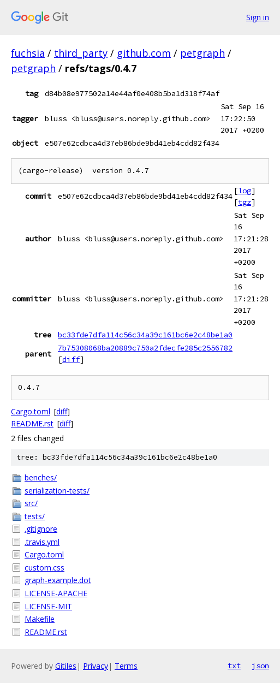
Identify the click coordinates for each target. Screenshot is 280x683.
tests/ (35, 516)
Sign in (257, 17)
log (244, 190)
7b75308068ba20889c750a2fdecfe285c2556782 (145, 348)
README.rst (32, 423)
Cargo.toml (30, 411)
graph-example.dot (58, 580)
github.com (144, 53)
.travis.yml (42, 542)
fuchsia (28, 53)
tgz (244, 202)
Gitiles (65, 666)
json (260, 665)
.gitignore (41, 529)
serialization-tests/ (57, 490)
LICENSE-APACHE (56, 593)
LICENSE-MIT (48, 606)
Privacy (95, 666)
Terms (126, 666)
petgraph (202, 53)
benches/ (41, 477)
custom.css (44, 567)
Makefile (40, 619)
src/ (31, 503)
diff (71, 359)
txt (234, 665)
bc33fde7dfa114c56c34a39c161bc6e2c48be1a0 (145, 335)
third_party (81, 53)
